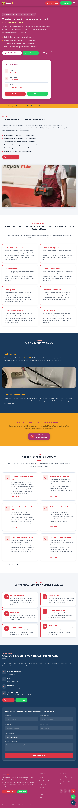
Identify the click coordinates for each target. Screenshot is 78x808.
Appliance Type (9, 733)
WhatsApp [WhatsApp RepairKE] (66, 3)
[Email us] (73, 802)
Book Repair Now (39, 755)
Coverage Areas (44, 791)
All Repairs (46, 53)
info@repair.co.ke (16, 87)
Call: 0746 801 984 (11, 53)
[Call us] (73, 791)
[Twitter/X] (65, 791)
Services (41, 787)
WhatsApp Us (31, 53)
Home (41, 777)
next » (17, 565)
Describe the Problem (11, 741)
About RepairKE (44, 781)
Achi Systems (41, 805)
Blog (40, 798)
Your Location (44, 724)
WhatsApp (37, 94)
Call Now (15, 94)
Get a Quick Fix (10, 157)
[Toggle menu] (74, 3)
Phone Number (44, 715)
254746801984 (15, 80)
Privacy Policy (72, 805)
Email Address (9, 724)
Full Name (8, 715)
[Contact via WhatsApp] (73, 796)
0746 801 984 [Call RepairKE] (52, 3)
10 (14, 565)
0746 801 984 (14, 72)
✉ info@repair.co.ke (66, 784)
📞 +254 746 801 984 (66, 781)
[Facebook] (61, 791)
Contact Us (42, 794)
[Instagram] (69, 791)
